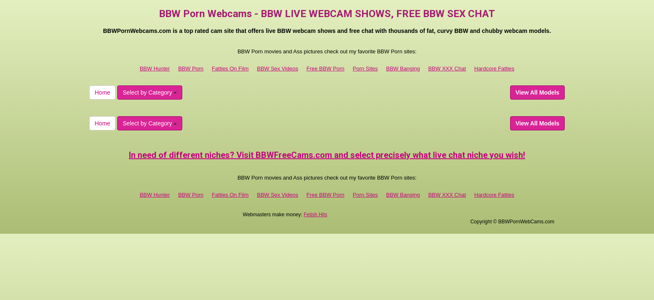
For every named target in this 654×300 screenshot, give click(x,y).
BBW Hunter (155, 68)
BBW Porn (191, 68)
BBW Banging (403, 68)
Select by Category (150, 92)
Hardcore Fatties (494, 68)
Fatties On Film (230, 68)
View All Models (537, 92)
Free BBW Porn (326, 68)
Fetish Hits (315, 215)
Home (102, 92)
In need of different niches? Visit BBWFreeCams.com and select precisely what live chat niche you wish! (327, 155)
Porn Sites (365, 68)
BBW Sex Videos (277, 68)
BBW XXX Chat (447, 68)
